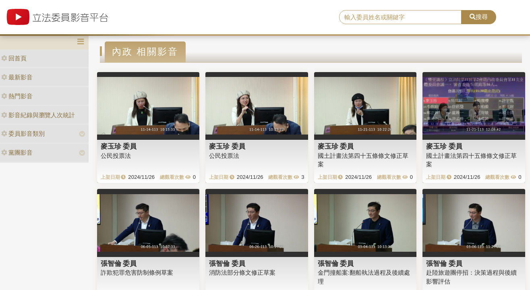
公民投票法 (116, 155)
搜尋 (479, 16)
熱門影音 (17, 96)
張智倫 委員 (119, 263)
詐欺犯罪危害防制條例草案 (137, 272)
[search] (400, 17)
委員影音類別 (23, 133)
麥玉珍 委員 (119, 146)
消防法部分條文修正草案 (242, 272)
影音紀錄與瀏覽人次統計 (38, 115)
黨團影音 (17, 152)
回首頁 (14, 58)
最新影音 (17, 77)
